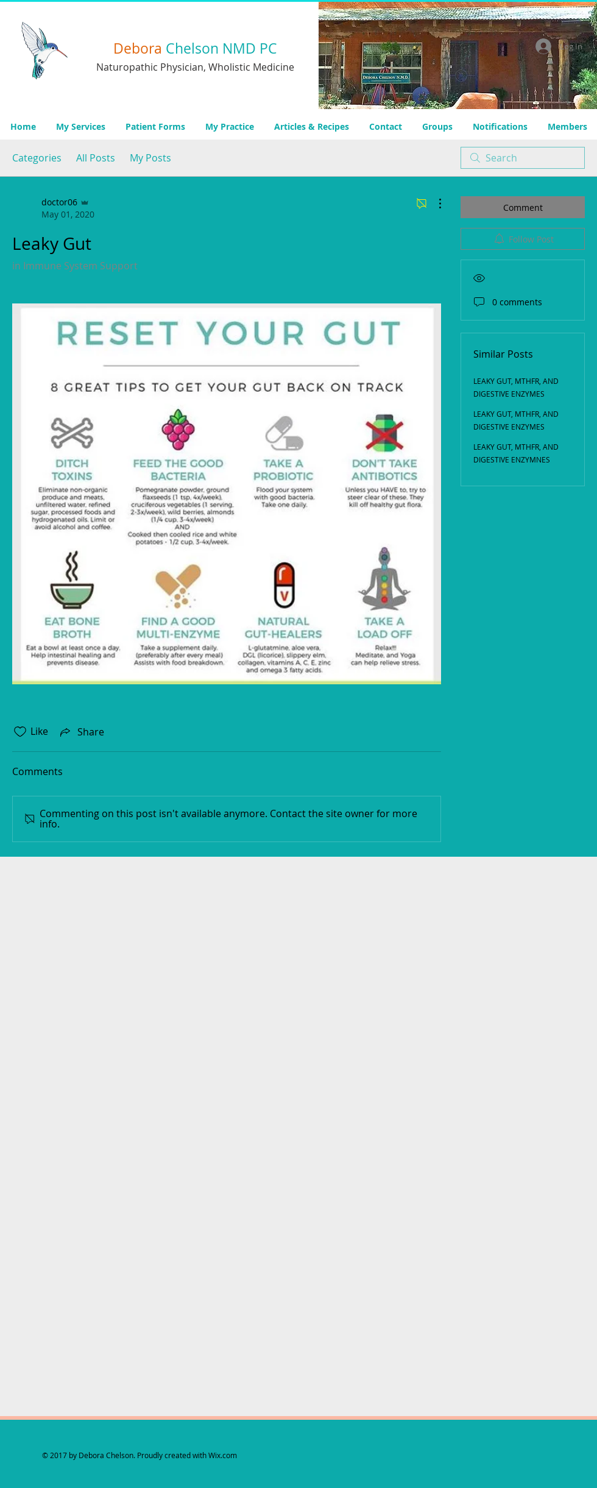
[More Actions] (433, 203)
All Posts (95, 158)
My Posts (150, 158)
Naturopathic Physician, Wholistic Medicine (195, 67)
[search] (523, 158)
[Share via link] (81, 732)
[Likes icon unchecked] (20, 732)
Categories (37, 158)
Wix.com (222, 1455)
